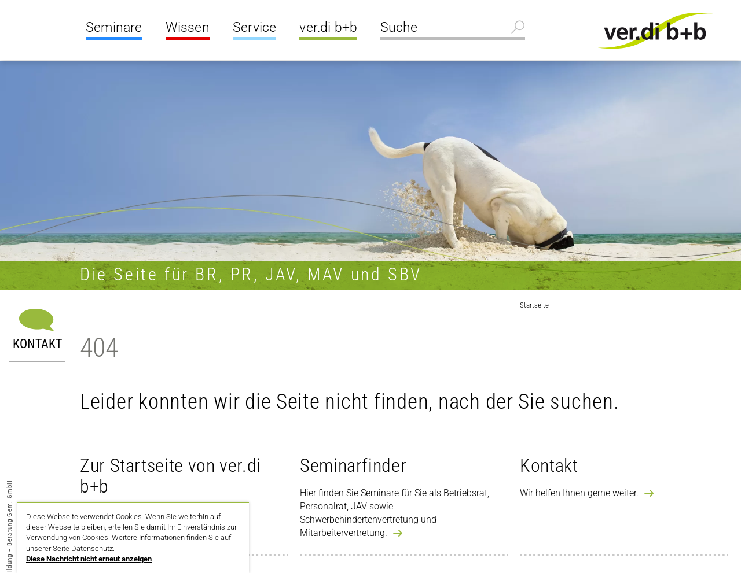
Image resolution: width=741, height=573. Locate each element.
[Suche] (452, 29)
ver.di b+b (328, 27)
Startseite (534, 305)
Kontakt (37, 343)
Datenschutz (92, 548)
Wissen (188, 27)
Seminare (114, 27)
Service (254, 27)
